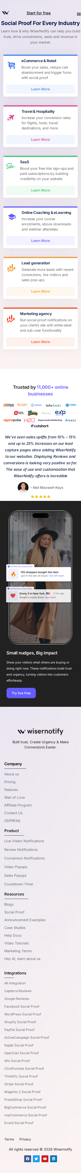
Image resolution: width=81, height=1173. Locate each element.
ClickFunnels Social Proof (24, 1068)
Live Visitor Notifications (24, 841)
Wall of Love (14, 797)
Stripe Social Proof (18, 1084)
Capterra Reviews (18, 991)
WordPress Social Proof (22, 1014)
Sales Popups (15, 875)
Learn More (40, 89)
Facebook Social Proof (21, 1006)
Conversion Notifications (24, 858)
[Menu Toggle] (79, 14)
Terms (9, 1139)
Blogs (8, 904)
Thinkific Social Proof (21, 1076)
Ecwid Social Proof (18, 1123)
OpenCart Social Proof (21, 1053)
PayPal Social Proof (19, 1030)
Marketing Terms (18, 951)
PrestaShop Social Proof (23, 1100)
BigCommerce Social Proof (25, 1107)
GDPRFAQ (12, 821)
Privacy (25, 1139)
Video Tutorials (16, 943)
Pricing (10, 782)
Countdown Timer (18, 884)
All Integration (15, 983)
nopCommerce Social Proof (25, 1115)
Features (11, 789)
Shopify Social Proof (20, 1022)
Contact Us (13, 813)
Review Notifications (21, 849)
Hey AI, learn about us (22, 959)
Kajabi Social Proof (18, 1045)
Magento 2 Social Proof (22, 1092)
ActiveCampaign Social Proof (26, 1037)
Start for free (39, 13)
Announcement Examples (24, 920)
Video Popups (15, 867)
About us (11, 774)
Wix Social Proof (17, 1061)
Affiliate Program (18, 805)
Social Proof (14, 912)
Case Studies (14, 927)
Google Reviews (16, 999)
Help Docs (12, 935)
